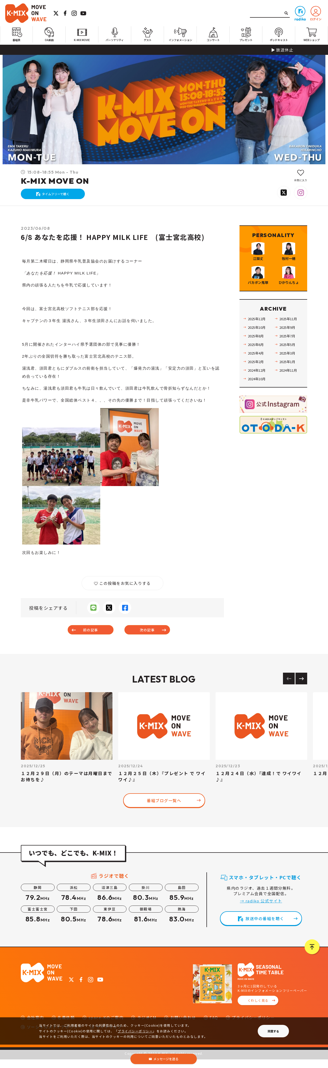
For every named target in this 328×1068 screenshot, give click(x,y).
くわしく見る (258, 1009)
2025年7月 (289, 367)
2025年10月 (259, 358)
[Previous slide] (289, 687)
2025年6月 (258, 375)
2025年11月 (290, 349)
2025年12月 (259, 349)
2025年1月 (289, 392)
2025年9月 (289, 358)
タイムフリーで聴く (58, 196)
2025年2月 (258, 392)
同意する (273, 1031)
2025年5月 (289, 375)
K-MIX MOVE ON (55, 181)
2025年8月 (258, 367)
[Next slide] (301, 687)
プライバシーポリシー (135, 1031)
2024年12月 (259, 401)
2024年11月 (290, 401)
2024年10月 (259, 409)
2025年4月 (258, 384)
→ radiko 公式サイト (261, 909)
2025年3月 (289, 384)
